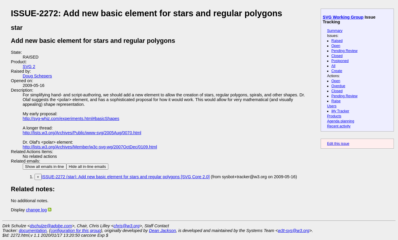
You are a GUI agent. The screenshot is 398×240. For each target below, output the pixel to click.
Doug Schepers (37, 76)
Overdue (338, 86)
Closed (336, 56)
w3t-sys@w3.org (293, 230)
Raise (335, 101)
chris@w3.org (127, 225)
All (333, 66)
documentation (33, 230)
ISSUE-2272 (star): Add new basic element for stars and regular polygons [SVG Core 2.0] (126, 176)
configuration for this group (75, 230)
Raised (336, 41)
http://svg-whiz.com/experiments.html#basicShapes (71, 118)
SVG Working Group (343, 17)
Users (332, 106)
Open (335, 46)
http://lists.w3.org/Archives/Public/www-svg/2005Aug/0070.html (82, 132)
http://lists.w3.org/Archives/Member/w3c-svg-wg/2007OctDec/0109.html (90, 147)
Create (336, 71)
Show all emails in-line (44, 166)
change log (36, 209)
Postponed (340, 61)
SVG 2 (29, 66)
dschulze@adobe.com (51, 225)
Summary (334, 31)
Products (334, 116)
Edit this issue (338, 144)
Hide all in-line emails (87, 166)
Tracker (340, 111)
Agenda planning (340, 121)
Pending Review (344, 51)
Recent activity (339, 126)
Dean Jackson (162, 230)
